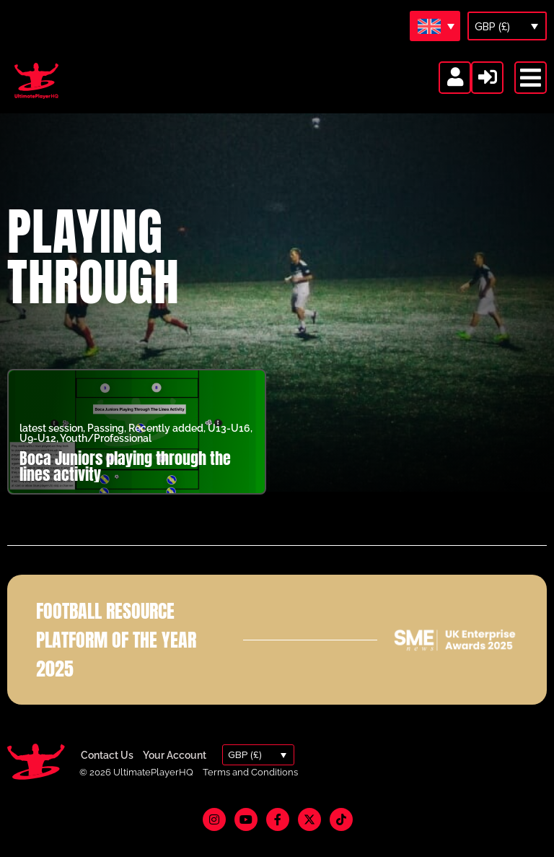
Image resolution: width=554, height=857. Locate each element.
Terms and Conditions (250, 791)
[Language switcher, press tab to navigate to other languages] (435, 26)
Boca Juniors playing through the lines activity (125, 485)
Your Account (174, 773)
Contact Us (107, 773)
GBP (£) (492, 26)
